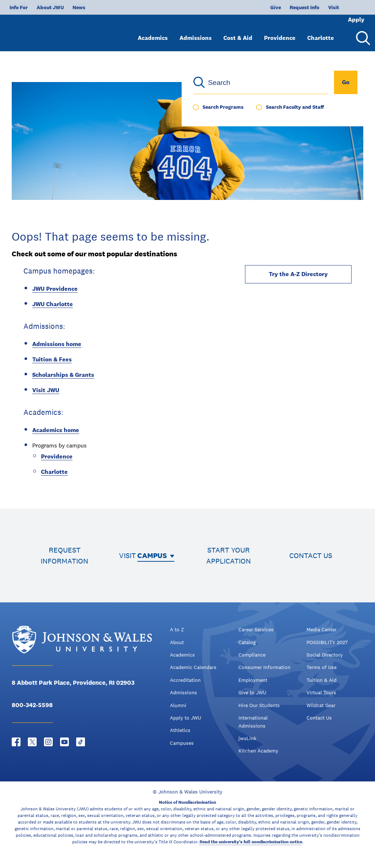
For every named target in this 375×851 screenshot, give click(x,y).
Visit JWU (45, 390)
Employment (252, 680)
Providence (280, 32)
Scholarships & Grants (63, 375)
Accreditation (185, 680)
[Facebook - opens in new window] (16, 742)
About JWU (50, 7)
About (177, 642)
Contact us (310, 555)
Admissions (195, 32)
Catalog (247, 642)
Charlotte (320, 32)
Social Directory (325, 654)
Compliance (252, 654)
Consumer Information (264, 667)
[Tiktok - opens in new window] (80, 742)
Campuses (182, 743)
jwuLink (247, 738)
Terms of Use (322, 667)
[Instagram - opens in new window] (48, 742)
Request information (64, 555)
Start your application (228, 555)
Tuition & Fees (52, 359)
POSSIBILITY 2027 (327, 642)
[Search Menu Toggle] (362, 32)
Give (251, 7)
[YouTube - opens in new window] (64, 742)
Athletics (180, 730)
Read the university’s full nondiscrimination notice (251, 842)
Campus (152, 555)
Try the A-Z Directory (298, 274)
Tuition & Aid (322, 680)
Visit (309, 7)
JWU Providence (55, 289)
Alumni (178, 705)
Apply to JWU (185, 717)
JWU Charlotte (52, 304)
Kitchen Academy (258, 750)
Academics (153, 32)
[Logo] (50, 29)
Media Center (322, 629)
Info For (19, 7)
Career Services (256, 629)
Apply (346, 7)
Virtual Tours (321, 692)
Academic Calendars (193, 667)
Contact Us (319, 717)
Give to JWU (252, 692)
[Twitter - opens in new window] (32, 742)
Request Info (280, 7)
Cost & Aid (237, 32)
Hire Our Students (259, 705)
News (79, 7)
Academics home (55, 430)
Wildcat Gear (321, 705)
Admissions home (56, 344)
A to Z (177, 629)
